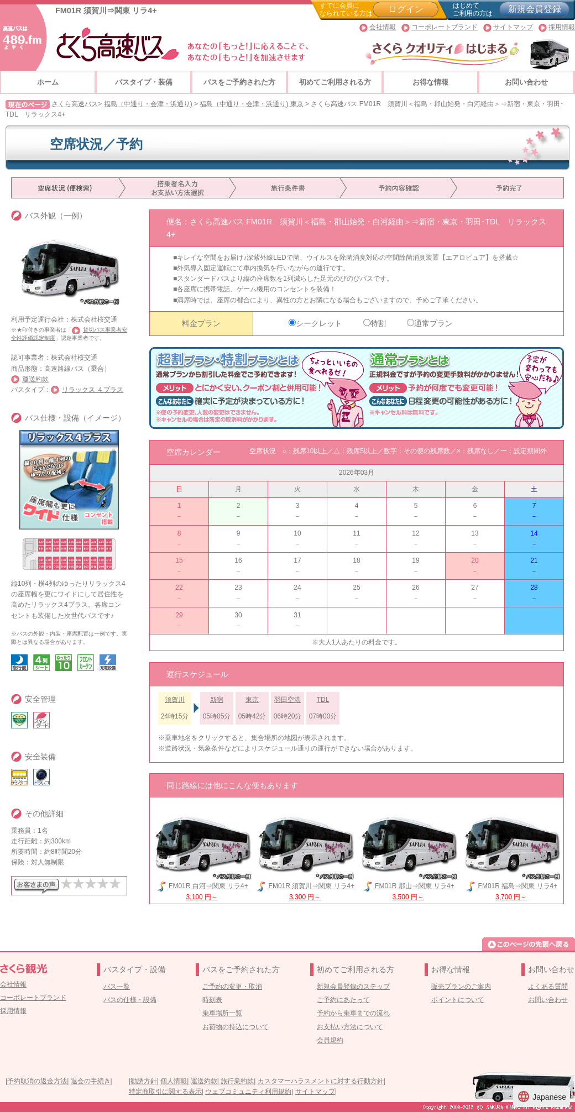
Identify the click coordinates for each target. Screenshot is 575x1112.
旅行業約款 (237, 1081)
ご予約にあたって (343, 1000)
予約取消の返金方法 (37, 1081)
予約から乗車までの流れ (353, 1013)
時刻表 (212, 1000)
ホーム (48, 82)
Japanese (541, 1096)
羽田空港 (287, 700)
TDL (323, 700)
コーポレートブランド (444, 27)
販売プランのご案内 (461, 986)
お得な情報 (430, 82)
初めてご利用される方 (335, 82)
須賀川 (175, 700)
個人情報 (173, 1081)
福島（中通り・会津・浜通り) (148, 104)
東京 (252, 700)
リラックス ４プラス (92, 390)
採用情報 (561, 27)
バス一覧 (116, 986)
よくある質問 (548, 986)
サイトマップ (513, 27)
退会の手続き (91, 1081)
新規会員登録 (534, 9)
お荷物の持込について (235, 1027)
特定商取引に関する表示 (165, 1091)
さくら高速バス (74, 104)
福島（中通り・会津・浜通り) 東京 (251, 104)
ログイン (406, 9)
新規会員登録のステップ (353, 986)
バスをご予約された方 (239, 82)
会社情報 (382, 27)
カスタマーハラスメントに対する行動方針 (321, 1081)
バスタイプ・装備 (143, 82)
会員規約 (330, 1040)
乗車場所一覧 (222, 1013)
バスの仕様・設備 (129, 1000)
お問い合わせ (526, 82)
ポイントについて (457, 1000)
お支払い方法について (350, 1027)
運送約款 (35, 379)
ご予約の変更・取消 (232, 986)
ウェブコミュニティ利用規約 (248, 1091)
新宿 (216, 700)
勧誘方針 (143, 1081)
